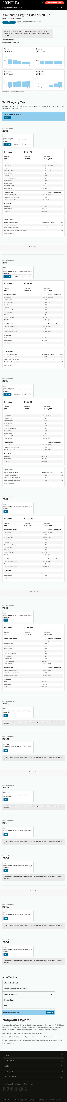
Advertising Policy (42, 1100)
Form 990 (5, 106)
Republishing (19, 1100)
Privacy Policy (29, 1100)
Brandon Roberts (37, 1033)
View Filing (7, 144)
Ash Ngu (26, 1033)
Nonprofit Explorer (9, 8)
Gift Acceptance (55, 1100)
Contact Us (7, 117)
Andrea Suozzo (8, 1033)
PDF (25, 144)
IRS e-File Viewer (20, 1040)
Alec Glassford (18, 1033)
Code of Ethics (7, 1100)
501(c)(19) (16, 42)
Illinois (20, 8)
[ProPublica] (11, 2)
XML (30, 144)
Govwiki (60, 1040)
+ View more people (9, 233)
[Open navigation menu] (42, 2)
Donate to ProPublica (54, 3)
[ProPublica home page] (15, 1089)
